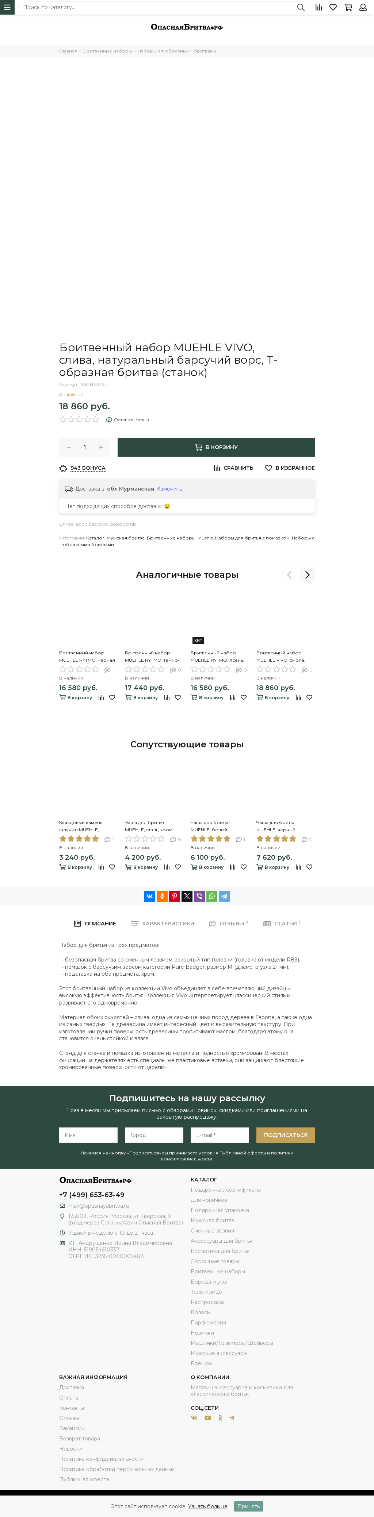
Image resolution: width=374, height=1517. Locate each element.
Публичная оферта (84, 1479)
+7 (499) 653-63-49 (92, 1195)
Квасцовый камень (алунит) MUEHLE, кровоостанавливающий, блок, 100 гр (88, 826)
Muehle (205, 538)
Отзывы (69, 1418)
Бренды (201, 1363)
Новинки (202, 1333)
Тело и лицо (206, 1292)
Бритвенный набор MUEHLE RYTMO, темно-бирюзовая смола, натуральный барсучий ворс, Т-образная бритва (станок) (152, 657)
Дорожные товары (215, 1261)
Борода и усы (209, 1281)
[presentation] (289, 575)
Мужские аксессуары (219, 1353)
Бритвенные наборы (171, 538)
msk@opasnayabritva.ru (98, 1206)
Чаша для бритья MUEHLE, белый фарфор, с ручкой (212, 826)
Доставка (71, 1387)
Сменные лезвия (212, 1230)
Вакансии (72, 1428)
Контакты (71, 1408)
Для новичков (209, 1200)
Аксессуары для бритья (221, 1241)
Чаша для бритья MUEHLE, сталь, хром (148, 826)
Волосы (201, 1312)
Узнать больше (208, 1506)
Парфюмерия (208, 1322)
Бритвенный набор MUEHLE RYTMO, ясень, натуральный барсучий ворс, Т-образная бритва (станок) (217, 657)
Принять (248, 1506)
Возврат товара (79, 1438)
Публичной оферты (243, 1153)
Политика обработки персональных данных (117, 1469)
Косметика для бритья (220, 1251)
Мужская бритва (126, 538)
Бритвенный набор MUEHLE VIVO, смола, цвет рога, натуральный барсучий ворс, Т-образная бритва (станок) (283, 657)
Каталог (95, 538)
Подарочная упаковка (220, 1210)
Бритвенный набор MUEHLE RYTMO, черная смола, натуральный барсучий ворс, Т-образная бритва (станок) (87, 657)
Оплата (68, 1397)
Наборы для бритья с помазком (252, 538)
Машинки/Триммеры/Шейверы (232, 1343)
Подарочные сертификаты (226, 1190)
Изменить (169, 488)
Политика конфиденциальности (101, 1459)
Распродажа (207, 1302)
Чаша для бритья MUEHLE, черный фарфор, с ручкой (278, 826)
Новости (70, 1449)
